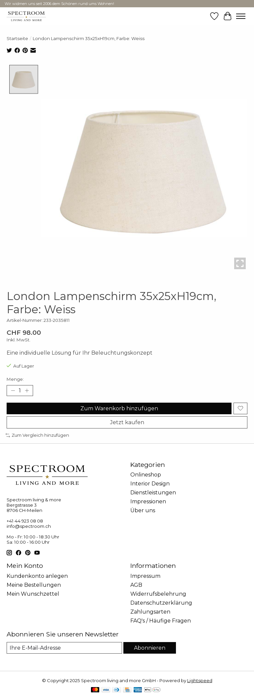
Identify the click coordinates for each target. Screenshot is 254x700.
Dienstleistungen (153, 493)
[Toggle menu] (240, 16)
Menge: (15, 379)
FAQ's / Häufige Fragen (160, 621)
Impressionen (148, 502)
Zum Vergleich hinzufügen (37, 435)
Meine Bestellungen (34, 585)
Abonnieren (149, 648)
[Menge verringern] (13, 390)
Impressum (145, 576)
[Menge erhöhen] (26, 390)
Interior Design (150, 484)
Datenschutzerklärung (161, 603)
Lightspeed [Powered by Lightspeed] (199, 680)
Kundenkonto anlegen (37, 576)
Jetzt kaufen (127, 422)
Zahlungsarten (150, 612)
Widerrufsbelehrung (158, 594)
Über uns (142, 511)
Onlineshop (145, 475)
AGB (136, 585)
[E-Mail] (64, 648)
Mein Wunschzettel (33, 594)
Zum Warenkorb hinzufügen (119, 408)
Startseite (17, 38)
